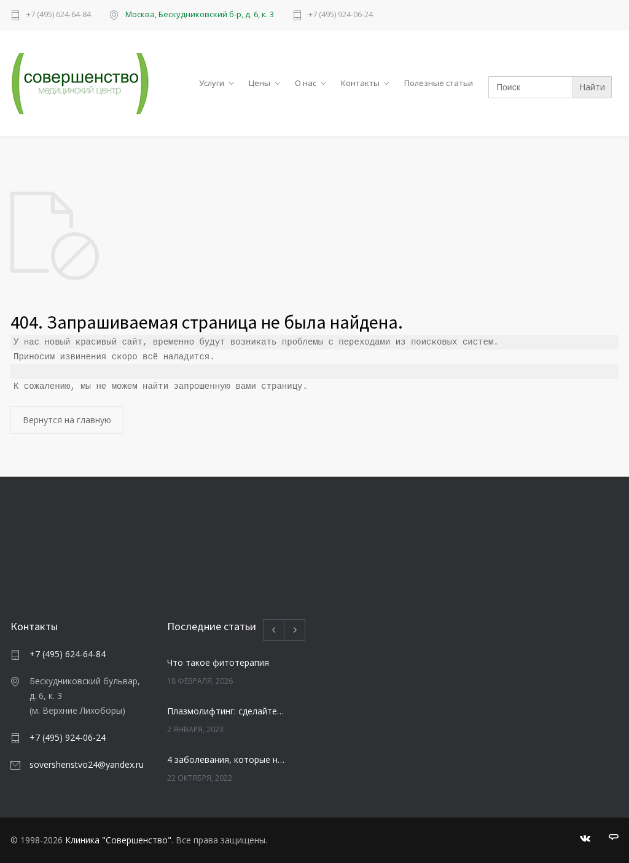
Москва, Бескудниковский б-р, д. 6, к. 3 (199, 14)
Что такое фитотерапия (218, 662)
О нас (305, 82)
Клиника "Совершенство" (118, 840)
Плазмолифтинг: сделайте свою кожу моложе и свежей (225, 711)
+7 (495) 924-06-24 (340, 15)
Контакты (360, 82)
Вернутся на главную (67, 420)
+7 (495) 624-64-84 (58, 15)
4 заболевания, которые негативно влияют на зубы (225, 759)
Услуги (211, 82)
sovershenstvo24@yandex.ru (86, 764)
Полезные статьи (438, 82)
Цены (259, 82)
